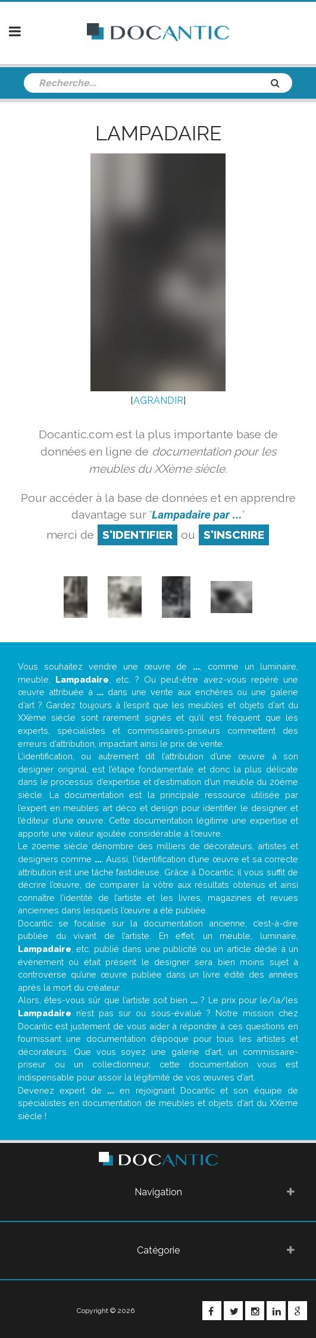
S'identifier (137, 534)
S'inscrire (234, 534)
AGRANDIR (158, 400)
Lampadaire (158, 133)
